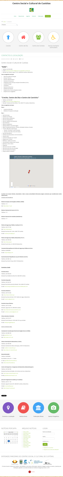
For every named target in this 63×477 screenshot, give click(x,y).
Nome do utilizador (47, 431)
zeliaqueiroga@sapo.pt (10, 322)
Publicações (40, 16)
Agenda (28, 16)
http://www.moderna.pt (9, 295)
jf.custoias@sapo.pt (9, 386)
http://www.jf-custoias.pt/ (9, 388)
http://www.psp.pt (7, 229)
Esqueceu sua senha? (48, 447)
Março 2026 (26, 431)
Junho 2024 (25, 438)
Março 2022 (26, 446)
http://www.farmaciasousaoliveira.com (12, 309)
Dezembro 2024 (26, 436)
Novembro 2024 (26, 437)
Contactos (48, 16)
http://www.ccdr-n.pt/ (8, 337)
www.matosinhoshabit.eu (9, 362)
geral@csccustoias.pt (25, 70)
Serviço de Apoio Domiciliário (53, 46)
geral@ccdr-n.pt (8, 335)
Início (15, 16)
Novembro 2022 (26, 445)
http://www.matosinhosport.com (10, 373)
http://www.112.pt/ (7, 206)
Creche (8, 46)
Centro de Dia (23, 46)
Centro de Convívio (38, 46)
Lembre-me (45, 441)
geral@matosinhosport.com (11, 375)
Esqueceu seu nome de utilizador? (51, 449)
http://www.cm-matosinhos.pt (10, 350)
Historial (34, 16)
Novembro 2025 (26, 433)
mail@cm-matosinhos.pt (10, 348)
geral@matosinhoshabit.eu (11, 360)
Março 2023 (26, 444)
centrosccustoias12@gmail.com (13, 70)
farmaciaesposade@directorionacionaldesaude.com (16, 286)
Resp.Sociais (21, 16)
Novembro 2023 (26, 442)
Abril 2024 (25, 440)
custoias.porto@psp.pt (10, 233)
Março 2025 (26, 434)
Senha (44, 436)
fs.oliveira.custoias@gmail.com (11, 312)
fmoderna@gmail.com (9, 299)
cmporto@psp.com (9, 252)
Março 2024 (26, 441)
